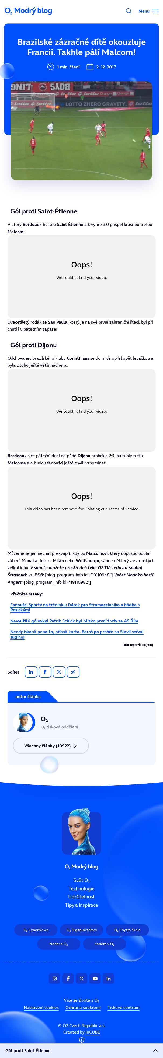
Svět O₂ (82, 880)
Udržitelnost (81, 897)
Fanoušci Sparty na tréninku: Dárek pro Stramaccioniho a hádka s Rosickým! (75, 607)
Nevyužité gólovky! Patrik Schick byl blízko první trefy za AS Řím (74, 621)
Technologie (81, 888)
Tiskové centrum (123, 1007)
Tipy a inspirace (81, 905)
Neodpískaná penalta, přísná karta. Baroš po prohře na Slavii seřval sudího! (77, 634)
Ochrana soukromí (83, 1007)
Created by (81, 1037)
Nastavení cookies (41, 1007)
